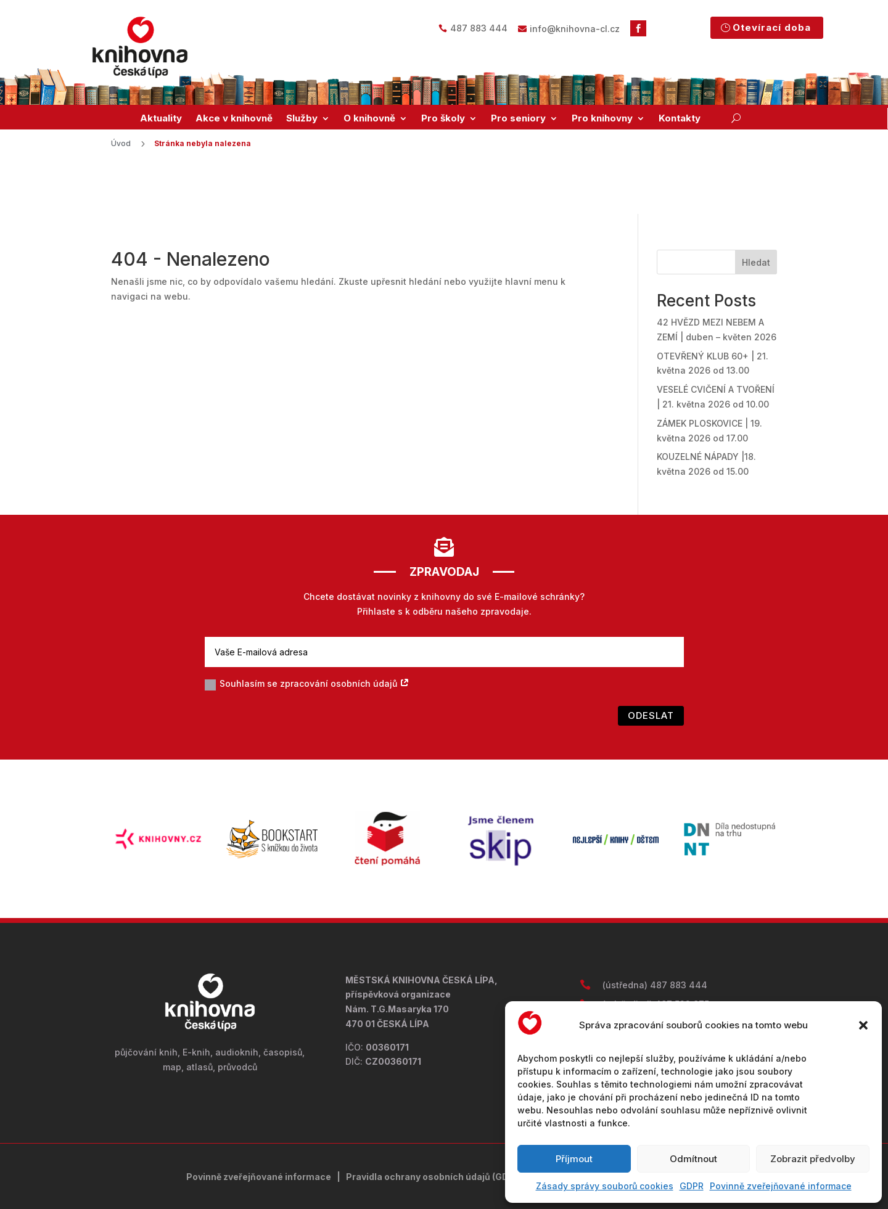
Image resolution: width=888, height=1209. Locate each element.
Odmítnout (693, 1159)
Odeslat (651, 666)
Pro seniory (518, 118)
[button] (863, 1025)
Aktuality (161, 118)
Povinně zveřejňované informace (781, 1186)
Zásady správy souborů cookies (604, 1186)
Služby (302, 118)
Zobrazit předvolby (812, 1159)
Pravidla (365, 1126)
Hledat (756, 212)
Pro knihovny (602, 118)
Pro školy (443, 118)
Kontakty (680, 118)
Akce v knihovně (234, 118)
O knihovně (369, 118)
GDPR (692, 1186)
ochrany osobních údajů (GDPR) (454, 1126)
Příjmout (574, 1159)
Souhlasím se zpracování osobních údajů (307, 635)
